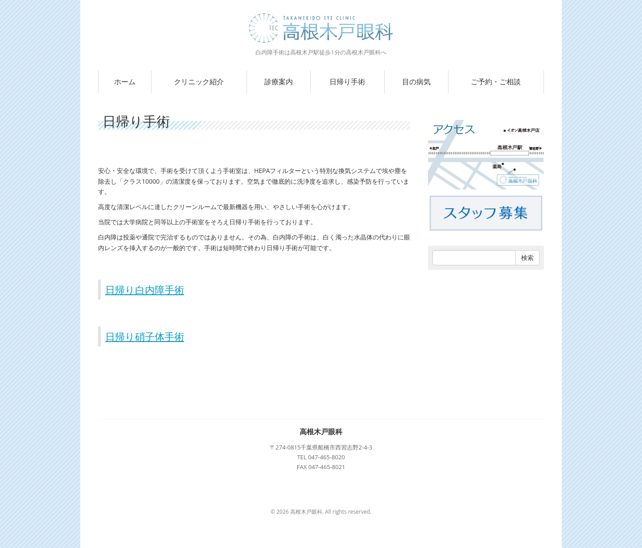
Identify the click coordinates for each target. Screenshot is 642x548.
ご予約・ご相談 (496, 82)
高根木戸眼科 (321, 432)
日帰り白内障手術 (144, 289)
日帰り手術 (347, 82)
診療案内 (278, 82)
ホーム (125, 82)
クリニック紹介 (199, 82)
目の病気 (416, 82)
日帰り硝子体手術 (144, 336)
